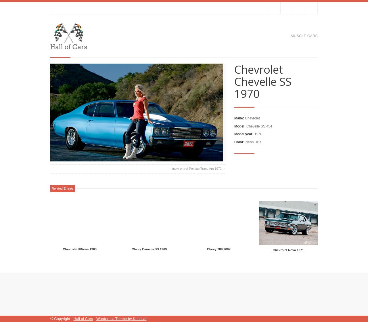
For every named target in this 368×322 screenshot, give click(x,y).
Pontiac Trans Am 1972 (205, 168)
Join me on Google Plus (299, 8)
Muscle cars (304, 36)
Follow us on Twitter (274, 8)
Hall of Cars (83, 319)
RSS (311, 8)
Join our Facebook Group (287, 8)
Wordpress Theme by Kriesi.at (121, 319)
